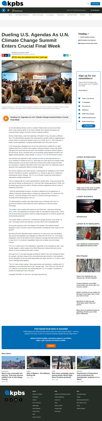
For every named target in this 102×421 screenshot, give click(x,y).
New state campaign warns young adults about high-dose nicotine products (63, 375)
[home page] (12, 4)
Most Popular (82, 256)
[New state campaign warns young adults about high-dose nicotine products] (63, 362)
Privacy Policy (36, 411)
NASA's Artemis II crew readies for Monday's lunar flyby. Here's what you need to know (88, 294)
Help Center (58, 411)
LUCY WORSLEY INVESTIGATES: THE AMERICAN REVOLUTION (87, 245)
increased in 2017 (40, 155)
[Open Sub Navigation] (13, 16)
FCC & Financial (37, 402)
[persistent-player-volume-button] (8, 11)
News (10, 16)
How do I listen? (59, 405)
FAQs (56, 402)
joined (37, 175)
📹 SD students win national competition (87, 41)
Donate (51, 346)
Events (82, 16)
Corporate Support (81, 394)
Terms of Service (37, 417)
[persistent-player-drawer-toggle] (94, 11)
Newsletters (35, 397)
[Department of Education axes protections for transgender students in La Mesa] (88, 362)
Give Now (95, 4)
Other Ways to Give (81, 402)
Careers (34, 400)
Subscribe (88, 126)
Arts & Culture (38, 16)
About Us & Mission (37, 394)
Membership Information (83, 400)
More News (7, 354)
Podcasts (60, 16)
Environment (5, 371)
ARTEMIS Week (81, 217)
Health (53, 371)
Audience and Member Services (62, 394)
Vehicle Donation (81, 408)
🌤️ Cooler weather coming (86, 37)
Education (79, 371)
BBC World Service (17, 12)
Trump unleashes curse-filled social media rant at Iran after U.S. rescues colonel (88, 285)
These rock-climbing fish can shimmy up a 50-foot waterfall (86, 277)
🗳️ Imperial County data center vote (87, 44)
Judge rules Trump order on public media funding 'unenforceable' (88, 188)
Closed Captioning (59, 397)
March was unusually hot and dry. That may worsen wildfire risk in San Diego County (12, 376)
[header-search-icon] (88, 4)
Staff (34, 414)
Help (90, 16)
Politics (29, 371)
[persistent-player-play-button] (3, 12)
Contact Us (57, 400)
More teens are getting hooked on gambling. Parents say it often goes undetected (87, 311)
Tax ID (78, 405)
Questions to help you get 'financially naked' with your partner (86, 303)
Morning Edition (81, 11)
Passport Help (58, 408)
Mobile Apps (36, 405)
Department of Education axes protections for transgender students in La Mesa (88, 376)
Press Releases (36, 408)
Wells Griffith (13, 211)
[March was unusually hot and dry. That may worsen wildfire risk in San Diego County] (13, 362)
